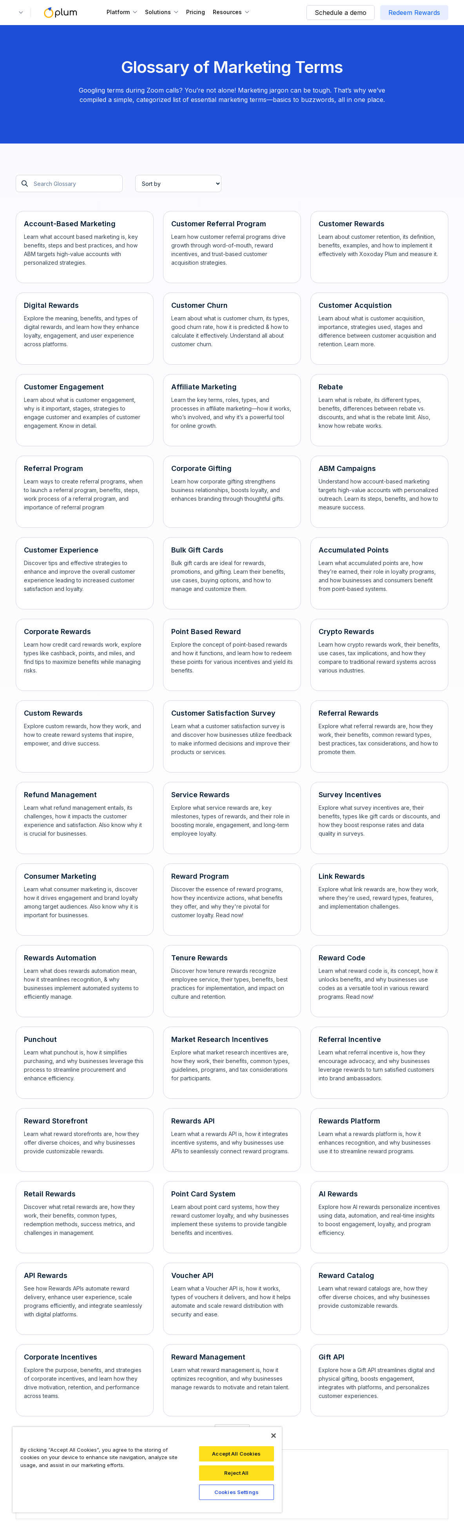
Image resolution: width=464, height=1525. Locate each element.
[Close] (273, 1435)
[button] (19, 12)
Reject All (236, 1473)
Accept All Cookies (236, 1453)
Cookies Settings (236, 1492)
